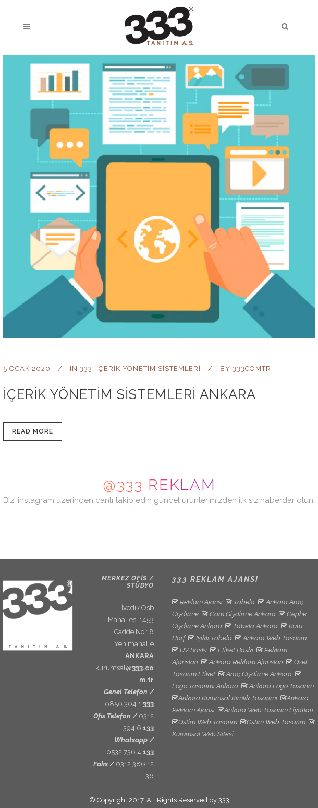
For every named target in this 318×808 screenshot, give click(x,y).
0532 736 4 (130, 752)
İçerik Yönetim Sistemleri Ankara (129, 394)
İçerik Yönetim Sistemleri (148, 368)
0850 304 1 (129, 704)
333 (86, 368)
